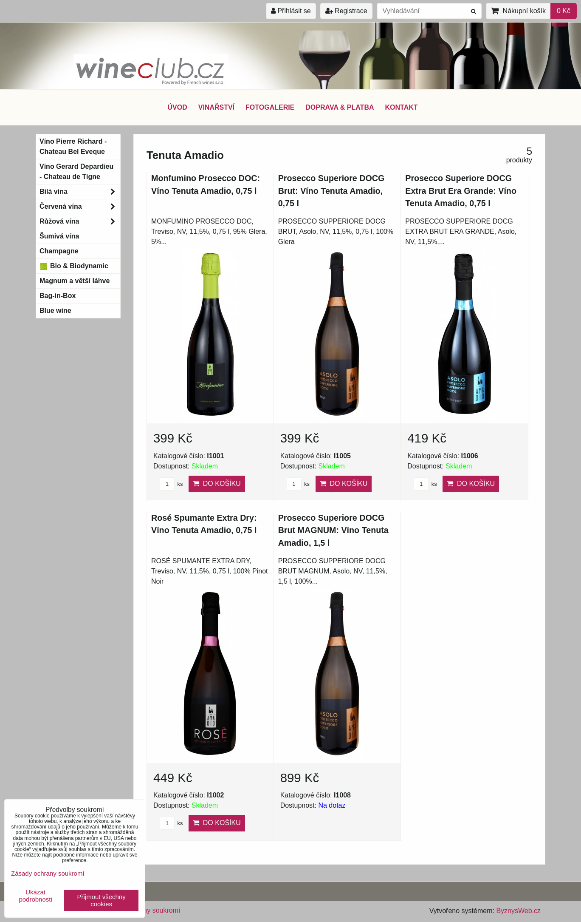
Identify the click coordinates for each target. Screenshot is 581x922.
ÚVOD (177, 107)
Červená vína (79, 206)
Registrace (346, 10)
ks (171, 484)
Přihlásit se (291, 10)
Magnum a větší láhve (74, 280)
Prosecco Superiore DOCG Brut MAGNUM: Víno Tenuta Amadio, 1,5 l (333, 530)
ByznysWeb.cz (518, 910)
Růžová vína (79, 221)
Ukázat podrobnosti (35, 896)
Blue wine (55, 310)
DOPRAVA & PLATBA (339, 107)
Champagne (59, 251)
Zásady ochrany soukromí (48, 873)
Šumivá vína (59, 236)
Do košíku (217, 483)
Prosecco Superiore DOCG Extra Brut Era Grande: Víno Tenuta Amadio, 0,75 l (460, 190)
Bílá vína (79, 191)
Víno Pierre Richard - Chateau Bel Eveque (73, 146)
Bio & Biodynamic (73, 266)
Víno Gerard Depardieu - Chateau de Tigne (76, 171)
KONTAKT (401, 107)
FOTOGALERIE (269, 107)
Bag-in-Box (57, 295)
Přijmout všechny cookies (101, 900)
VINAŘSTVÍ (216, 107)
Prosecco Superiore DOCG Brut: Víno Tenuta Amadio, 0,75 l (331, 190)
